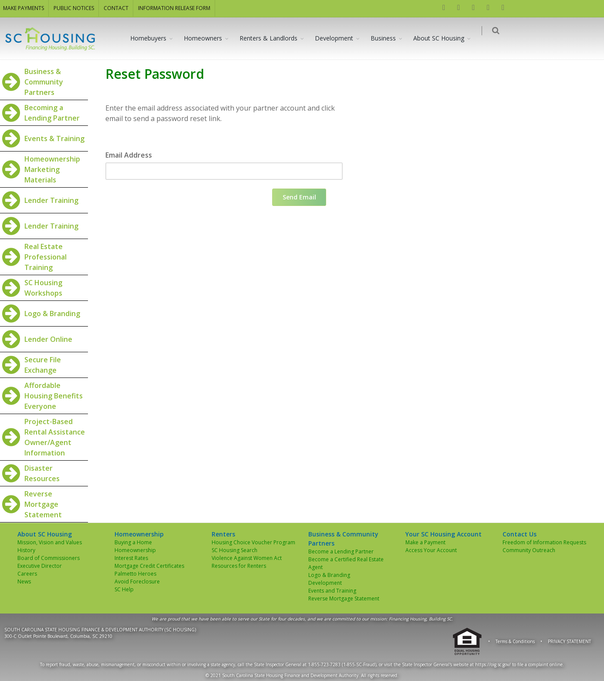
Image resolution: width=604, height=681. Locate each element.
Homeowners (208, 38)
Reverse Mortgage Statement (343, 598)
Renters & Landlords (274, 38)
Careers (27, 573)
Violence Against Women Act (247, 558)
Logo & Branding (329, 575)
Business (388, 38)
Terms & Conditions (515, 641)
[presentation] (171, 206)
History (26, 550)
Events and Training (332, 590)
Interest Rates (131, 558)
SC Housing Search (234, 550)
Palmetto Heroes (135, 573)
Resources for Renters (239, 566)
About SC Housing (443, 38)
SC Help (124, 589)
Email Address (128, 155)
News (24, 581)
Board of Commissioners (48, 558)
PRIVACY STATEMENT (569, 641)
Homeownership (135, 550)
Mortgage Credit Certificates (149, 566)
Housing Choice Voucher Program (253, 542)
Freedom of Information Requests (544, 542)
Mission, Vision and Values (49, 542)
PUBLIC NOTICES (74, 8)
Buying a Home (133, 542)
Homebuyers (153, 38)
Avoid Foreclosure (137, 581)
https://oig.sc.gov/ (493, 664)
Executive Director (39, 566)
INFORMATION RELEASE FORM (174, 8)
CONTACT (116, 8)
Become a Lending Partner (341, 551)
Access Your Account (431, 550)
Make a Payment (425, 542)
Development (339, 38)
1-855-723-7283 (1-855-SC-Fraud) (342, 664)
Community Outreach (529, 550)
